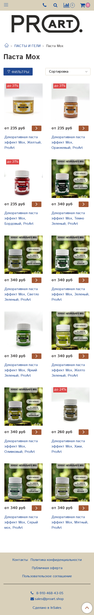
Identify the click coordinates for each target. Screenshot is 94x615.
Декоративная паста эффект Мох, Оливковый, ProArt (21, 446)
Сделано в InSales (47, 608)
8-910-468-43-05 (49, 593)
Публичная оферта (47, 568)
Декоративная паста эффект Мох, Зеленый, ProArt (70, 294)
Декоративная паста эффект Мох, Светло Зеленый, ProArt (21, 294)
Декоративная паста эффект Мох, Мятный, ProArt (69, 522)
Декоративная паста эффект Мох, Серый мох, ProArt (21, 522)
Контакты (20, 559)
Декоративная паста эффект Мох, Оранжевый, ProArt (68, 142)
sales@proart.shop (49, 599)
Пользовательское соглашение (47, 576)
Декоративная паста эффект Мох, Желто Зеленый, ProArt (68, 370)
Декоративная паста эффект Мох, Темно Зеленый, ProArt (68, 218)
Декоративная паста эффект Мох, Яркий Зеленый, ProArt (21, 370)
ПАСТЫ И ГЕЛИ (27, 46)
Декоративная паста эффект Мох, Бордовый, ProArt (21, 218)
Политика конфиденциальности (56, 559)
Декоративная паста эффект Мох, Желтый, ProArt (23, 142)
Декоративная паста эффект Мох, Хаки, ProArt (68, 446)
